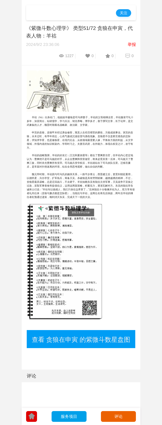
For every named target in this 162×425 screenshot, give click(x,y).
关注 (123, 13)
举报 (132, 44)
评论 (118, 416)
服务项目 (69, 416)
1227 (69, 56)
